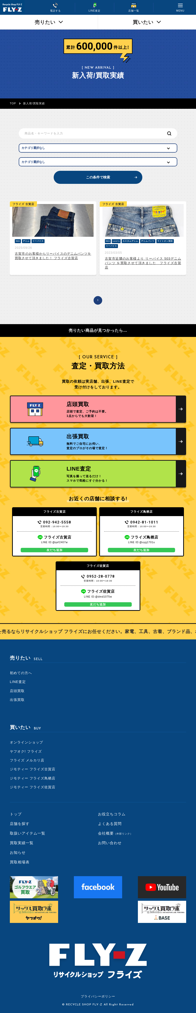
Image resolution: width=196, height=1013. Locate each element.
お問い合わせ (110, 843)
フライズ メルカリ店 (27, 760)
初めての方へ (21, 673)
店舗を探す (20, 824)
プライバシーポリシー (98, 996)
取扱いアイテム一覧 (27, 833)
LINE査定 (18, 682)
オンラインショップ (26, 742)
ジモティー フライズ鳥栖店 (32, 778)
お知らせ (18, 852)
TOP (13, 103)
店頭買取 (17, 691)
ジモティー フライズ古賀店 (32, 769)
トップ (16, 814)
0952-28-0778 (98, 576)
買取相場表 (20, 862)
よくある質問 (110, 824)
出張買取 (17, 700)
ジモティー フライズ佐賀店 (32, 787)
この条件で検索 (98, 177)
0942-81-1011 (142, 522)
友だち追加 (55, 550)
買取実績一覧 (21, 843)
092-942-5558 (54, 522)
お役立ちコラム (112, 814)
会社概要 (115, 833)
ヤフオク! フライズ (26, 751)
